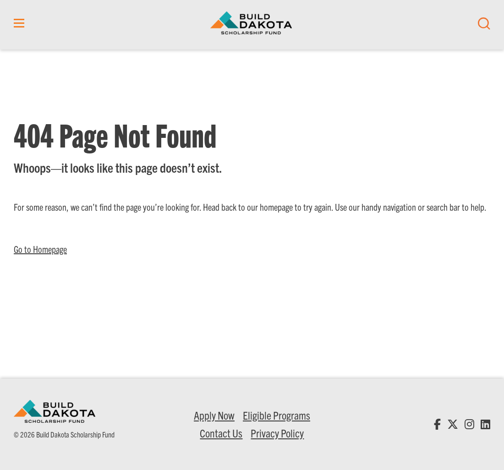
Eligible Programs (276, 415)
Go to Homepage (40, 249)
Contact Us (221, 433)
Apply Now (214, 415)
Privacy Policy (277, 433)
